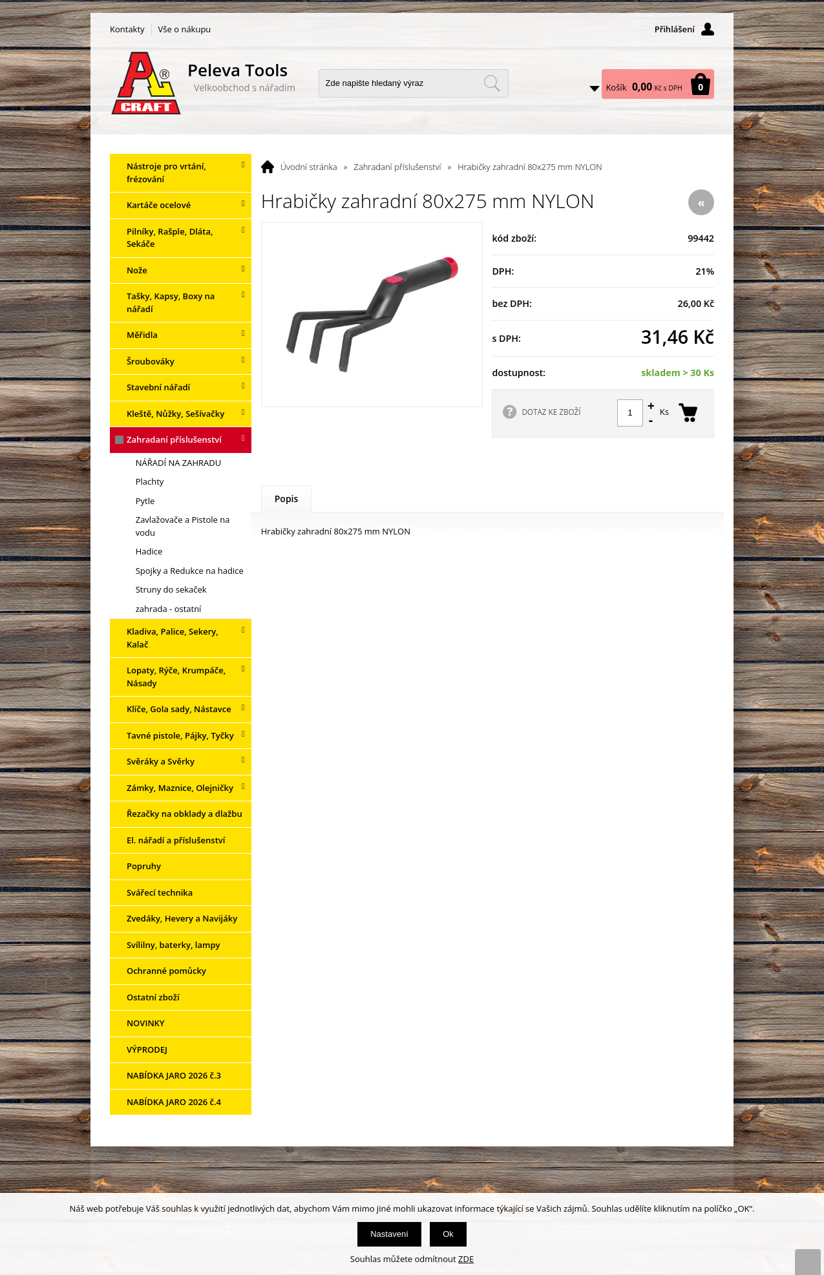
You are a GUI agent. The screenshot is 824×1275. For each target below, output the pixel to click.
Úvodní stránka (308, 167)
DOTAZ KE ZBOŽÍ (551, 411)
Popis (287, 498)
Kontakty (127, 29)
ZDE (466, 1259)
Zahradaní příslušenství (397, 167)
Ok (448, 1234)
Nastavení (389, 1234)
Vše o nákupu (184, 29)
